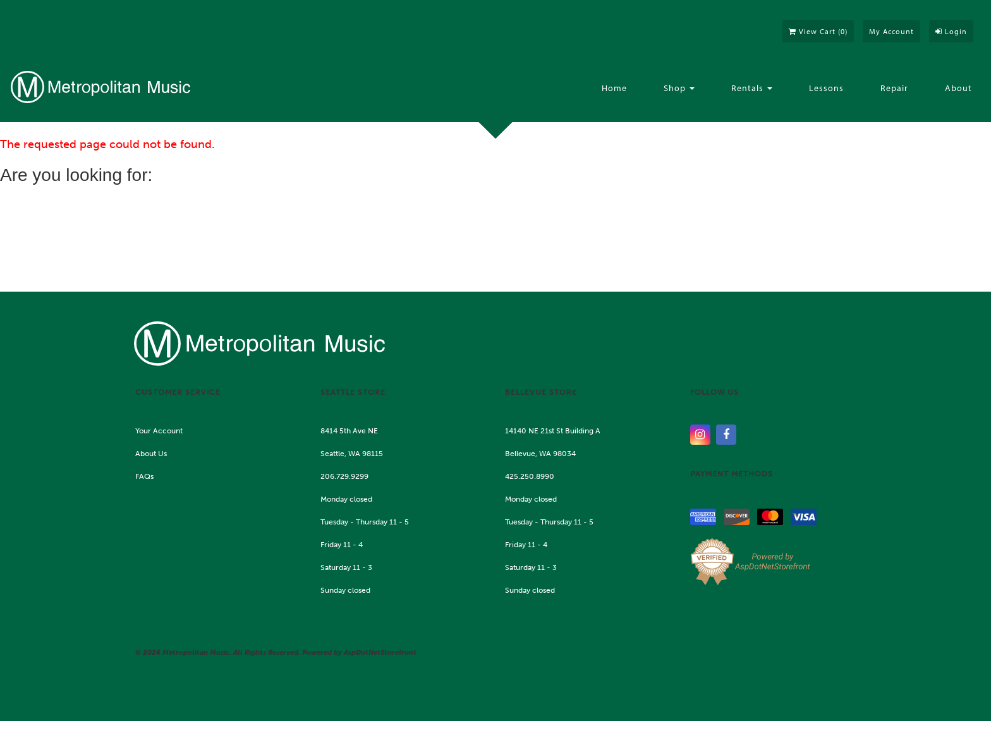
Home (614, 88)
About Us (151, 453)
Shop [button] (679, 88)
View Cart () (818, 31)
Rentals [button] (751, 88)
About (958, 88)
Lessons (826, 88)
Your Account (159, 430)
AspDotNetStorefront (380, 652)
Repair (894, 88)
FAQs (144, 476)
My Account (891, 31)
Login (951, 31)
